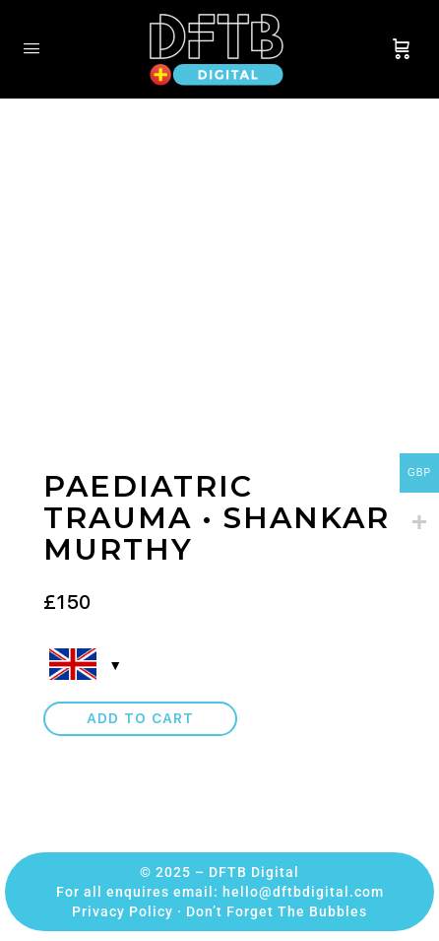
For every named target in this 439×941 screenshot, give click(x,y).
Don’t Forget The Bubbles (276, 911)
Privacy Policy (122, 911)
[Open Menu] (31, 48)
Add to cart (140, 718)
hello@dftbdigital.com (303, 892)
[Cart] (401, 49)
